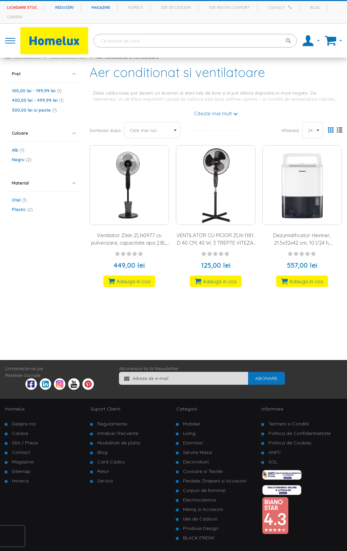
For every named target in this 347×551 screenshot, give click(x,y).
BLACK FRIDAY (199, 538)
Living (189, 433)
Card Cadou (111, 462)
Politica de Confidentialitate (299, 433)
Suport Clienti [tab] (105, 409)
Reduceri (64, 7)
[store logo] (54, 40)
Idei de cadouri (176, 7)
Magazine (100, 7)
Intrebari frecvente (117, 433)
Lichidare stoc (22, 7)
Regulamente (112, 424)
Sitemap (21, 471)
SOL (273, 462)
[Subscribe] (266, 378)
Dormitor (193, 443)
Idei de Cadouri (200, 519)
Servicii (105, 481)
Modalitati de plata (118, 443)
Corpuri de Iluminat (204, 490)
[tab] (44, 73)
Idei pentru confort (229, 7)
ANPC (274, 452)
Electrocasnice (199, 500)
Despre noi (24, 424)
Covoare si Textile (203, 471)
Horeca (135, 7)
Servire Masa (197, 452)
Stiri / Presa (25, 443)
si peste (34, 110)
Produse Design (200, 528)
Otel (19, 200)
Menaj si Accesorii (203, 509)
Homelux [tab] (15, 409)
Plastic (22, 209)
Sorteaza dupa (105, 130)
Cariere (14, 17)
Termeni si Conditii (288, 424)
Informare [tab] (272, 409)
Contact (276, 7)
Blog (315, 7)
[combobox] (195, 41)
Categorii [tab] (186, 409)
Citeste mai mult (213, 113)
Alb (18, 150)
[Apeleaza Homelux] (291, 7)
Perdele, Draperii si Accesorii (214, 481)
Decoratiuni (196, 462)
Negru (22, 159)
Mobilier (191, 424)
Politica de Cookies (289, 443)
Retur (103, 471)
